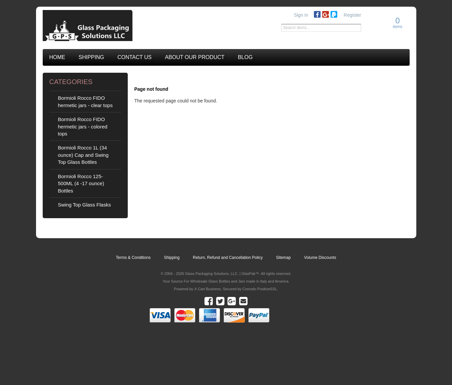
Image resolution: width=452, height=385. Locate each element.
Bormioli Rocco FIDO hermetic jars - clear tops (85, 101)
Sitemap (283, 257)
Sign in (301, 15)
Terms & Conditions (133, 257)
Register (352, 15)
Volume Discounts (320, 257)
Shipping (171, 257)
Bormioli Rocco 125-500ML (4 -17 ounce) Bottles (81, 183)
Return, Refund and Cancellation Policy (228, 257)
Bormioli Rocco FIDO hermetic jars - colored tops (82, 126)
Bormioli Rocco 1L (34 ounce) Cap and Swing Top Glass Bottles (83, 155)
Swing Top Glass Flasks (84, 205)
